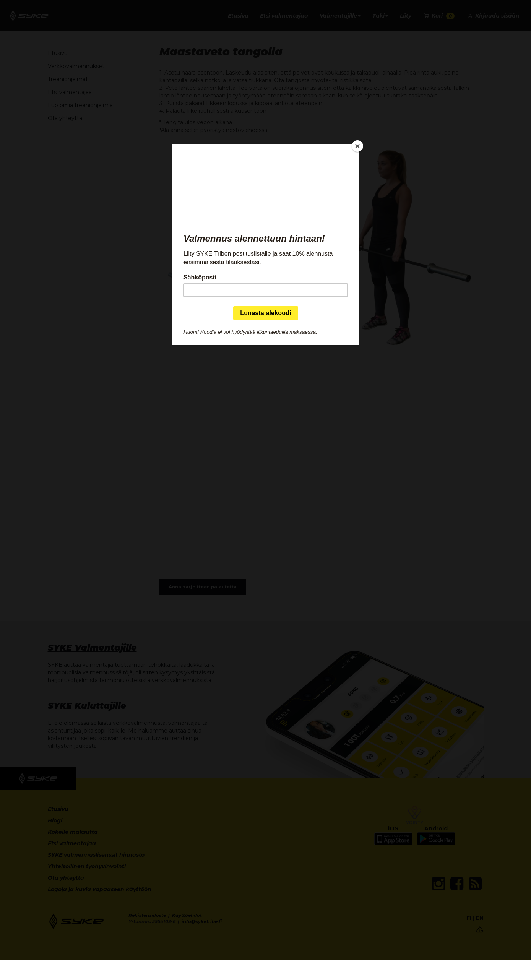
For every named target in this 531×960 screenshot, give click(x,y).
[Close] (357, 146)
